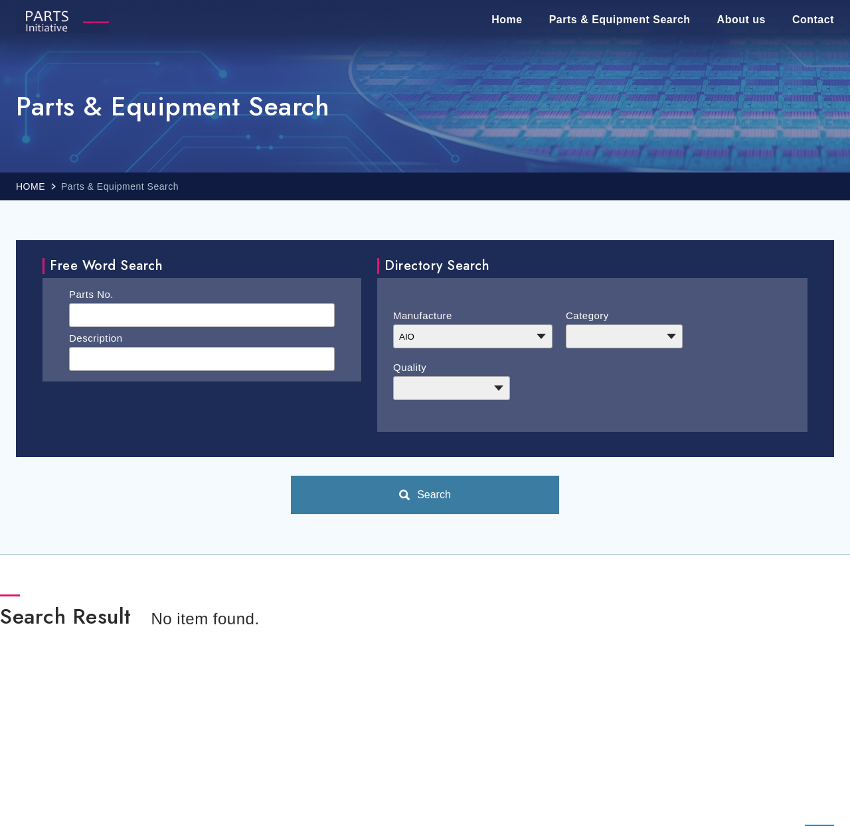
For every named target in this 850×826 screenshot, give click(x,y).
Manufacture (422, 315)
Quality (409, 367)
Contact (813, 19)
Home (506, 19)
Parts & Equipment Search (620, 19)
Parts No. (91, 294)
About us (741, 19)
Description (96, 338)
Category (587, 315)
